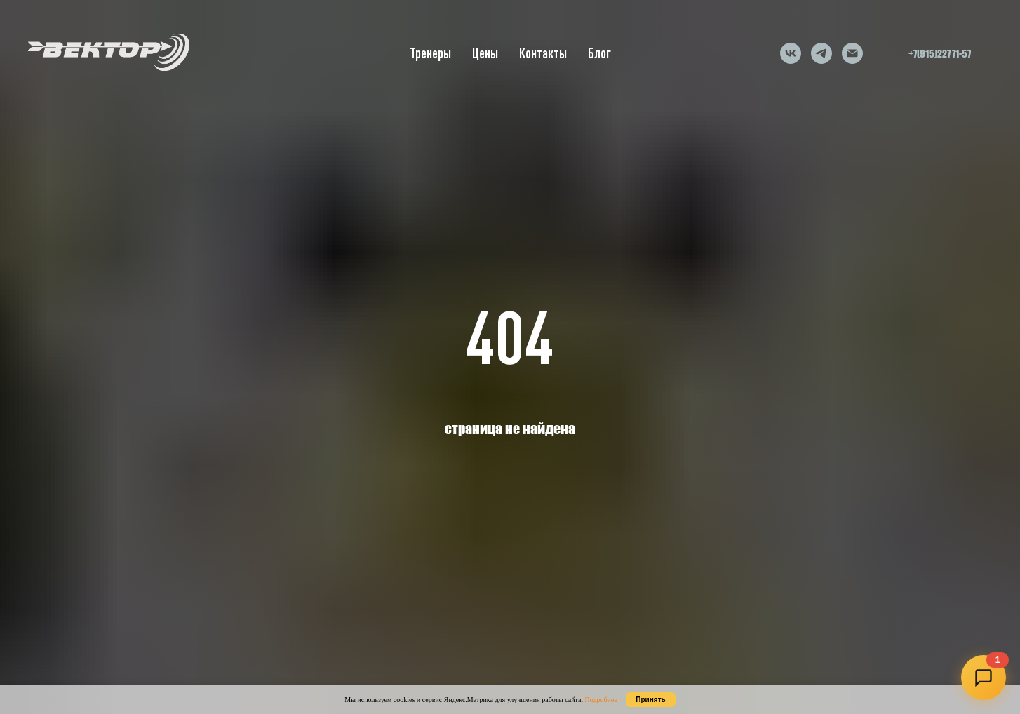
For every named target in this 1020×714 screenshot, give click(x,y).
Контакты (543, 53)
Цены (485, 53)
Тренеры (430, 53)
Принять (650, 699)
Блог (599, 53)
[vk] (790, 53)
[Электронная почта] (852, 53)
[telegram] (821, 53)
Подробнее (600, 699)
